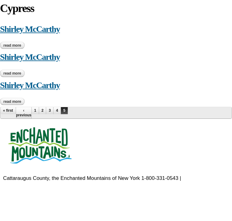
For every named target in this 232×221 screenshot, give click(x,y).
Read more (14, 45)
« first (8, 110)
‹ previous (23, 112)
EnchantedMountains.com (33, 186)
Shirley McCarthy (30, 29)
